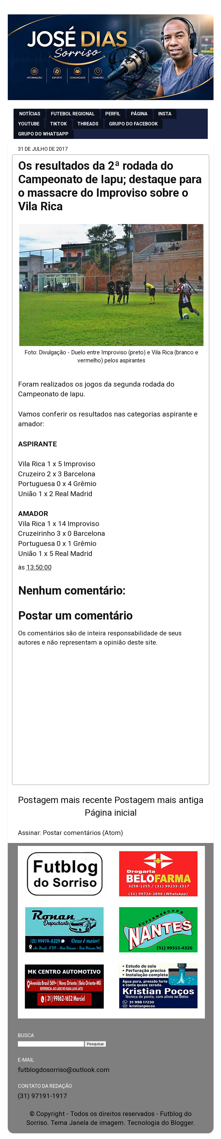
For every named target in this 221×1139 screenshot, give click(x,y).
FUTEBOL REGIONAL (73, 113)
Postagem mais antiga (158, 800)
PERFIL (112, 113)
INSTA (165, 113)
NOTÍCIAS (29, 113)
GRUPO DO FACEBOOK (133, 124)
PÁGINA (139, 113)
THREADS (87, 124)
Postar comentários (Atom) (83, 832)
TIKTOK (58, 124)
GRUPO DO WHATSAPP (43, 134)
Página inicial (111, 812)
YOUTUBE (28, 124)
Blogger (182, 1122)
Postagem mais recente (65, 800)
